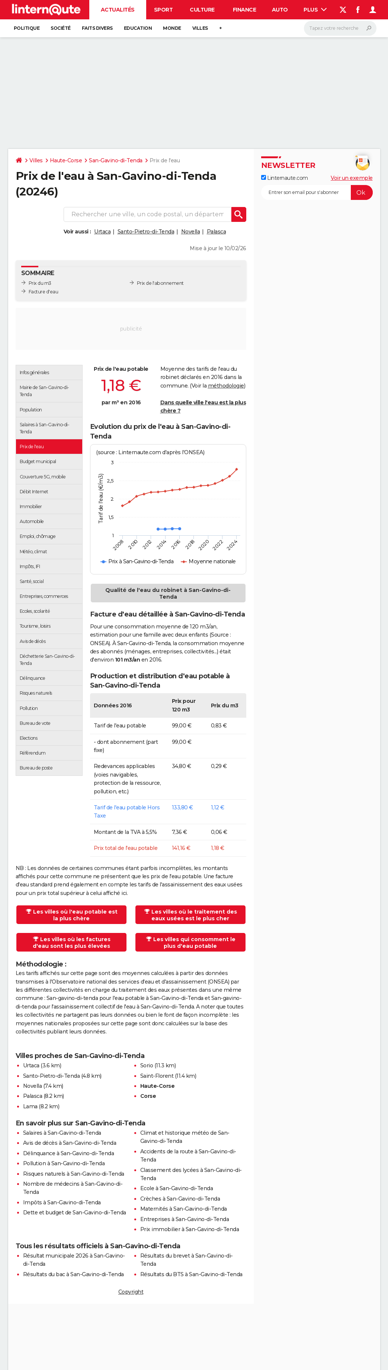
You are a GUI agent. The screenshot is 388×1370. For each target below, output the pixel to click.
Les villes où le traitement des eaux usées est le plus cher (190, 915)
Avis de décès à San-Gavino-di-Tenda (69, 1143)
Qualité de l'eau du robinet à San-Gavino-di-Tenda (168, 593)
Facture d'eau (43, 291)
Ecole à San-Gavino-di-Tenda (176, 1188)
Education (138, 28)
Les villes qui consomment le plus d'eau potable (190, 942)
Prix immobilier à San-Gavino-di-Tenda (189, 1229)
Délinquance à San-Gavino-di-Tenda (68, 1153)
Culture (202, 9)
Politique (27, 28)
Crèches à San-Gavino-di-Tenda (180, 1198)
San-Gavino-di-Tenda (115, 160)
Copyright (131, 1291)
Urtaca (102, 231)
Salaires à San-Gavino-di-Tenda (62, 1133)
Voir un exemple (352, 178)
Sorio (146, 1065)
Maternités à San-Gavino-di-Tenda (183, 1208)
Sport (163, 9)
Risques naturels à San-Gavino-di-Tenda (73, 1173)
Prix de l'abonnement (160, 283)
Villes (200, 28)
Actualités (118, 9)
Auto (280, 9)
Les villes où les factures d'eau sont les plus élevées (71, 942)
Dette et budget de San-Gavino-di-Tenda (74, 1212)
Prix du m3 (40, 283)
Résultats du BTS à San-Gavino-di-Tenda (191, 1274)
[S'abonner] (317, 192)
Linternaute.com (284, 178)
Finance (244, 9)
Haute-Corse (66, 160)
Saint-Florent (157, 1076)
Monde (172, 28)
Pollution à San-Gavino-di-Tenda (64, 1163)
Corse (148, 1096)
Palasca (216, 231)
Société (61, 28)
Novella (190, 231)
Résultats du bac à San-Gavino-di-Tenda (73, 1274)
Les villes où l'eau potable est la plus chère (72, 915)
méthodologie (226, 385)
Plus (315, 9)
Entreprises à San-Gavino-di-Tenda (184, 1219)
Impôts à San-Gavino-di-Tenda (62, 1202)
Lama (30, 1106)
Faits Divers (97, 28)
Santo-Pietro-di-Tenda (146, 231)
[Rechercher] (340, 28)
